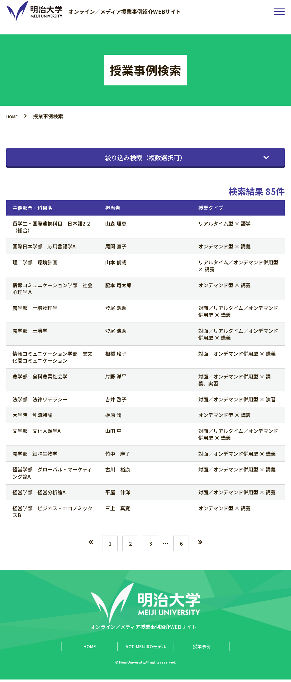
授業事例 (201, 648)
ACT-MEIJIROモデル (145, 648)
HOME (13, 116)
